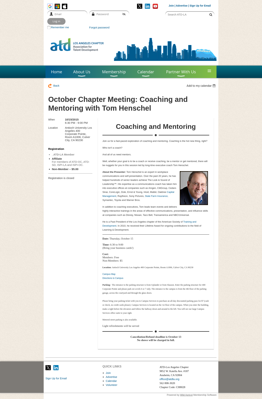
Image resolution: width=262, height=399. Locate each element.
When (51, 119)
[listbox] (201, 85)
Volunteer (111, 384)
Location (53, 127)
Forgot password (99, 27)
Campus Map (108, 274)
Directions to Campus (112, 278)
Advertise (182, 5)
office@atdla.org (169, 379)
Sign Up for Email (56, 378)
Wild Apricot (186, 395)
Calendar (111, 380)
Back (56, 85)
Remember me (60, 27)
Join (171, 5)
